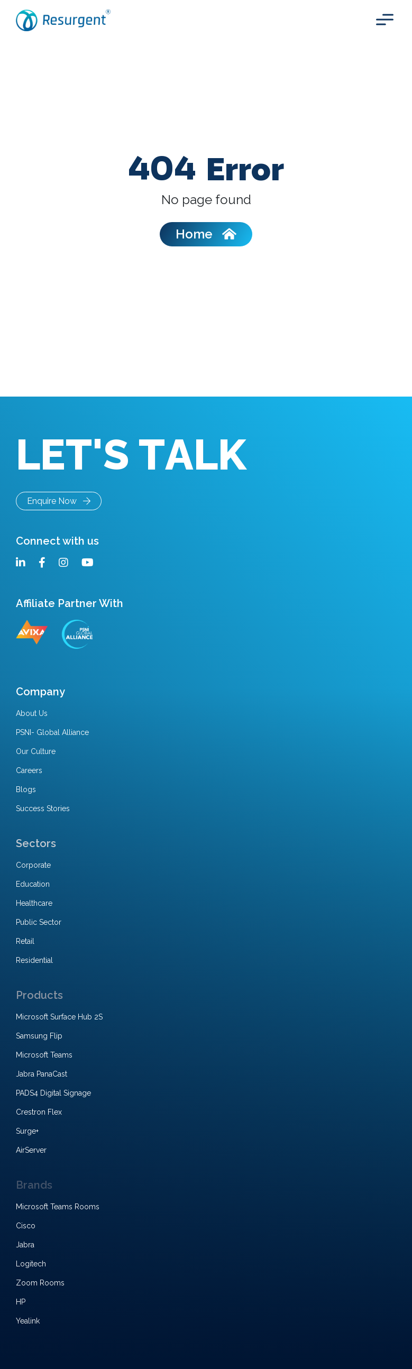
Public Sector (38, 922)
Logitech (31, 1264)
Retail (25, 941)
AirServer (31, 1150)
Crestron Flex (39, 1112)
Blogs (26, 789)
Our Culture (36, 751)
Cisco (25, 1225)
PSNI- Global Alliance (52, 732)
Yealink (28, 1321)
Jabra (25, 1245)
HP (20, 1302)
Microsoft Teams (44, 1055)
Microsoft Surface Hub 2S (59, 1017)
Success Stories (43, 808)
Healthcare (34, 903)
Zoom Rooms (40, 1283)
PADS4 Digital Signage (53, 1093)
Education (33, 884)
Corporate (33, 865)
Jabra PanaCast (41, 1074)
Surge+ (27, 1131)
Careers (29, 770)
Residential (34, 960)
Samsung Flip (39, 1036)
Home (206, 234)
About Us (32, 713)
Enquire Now (58, 501)
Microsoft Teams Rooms (57, 1206)
